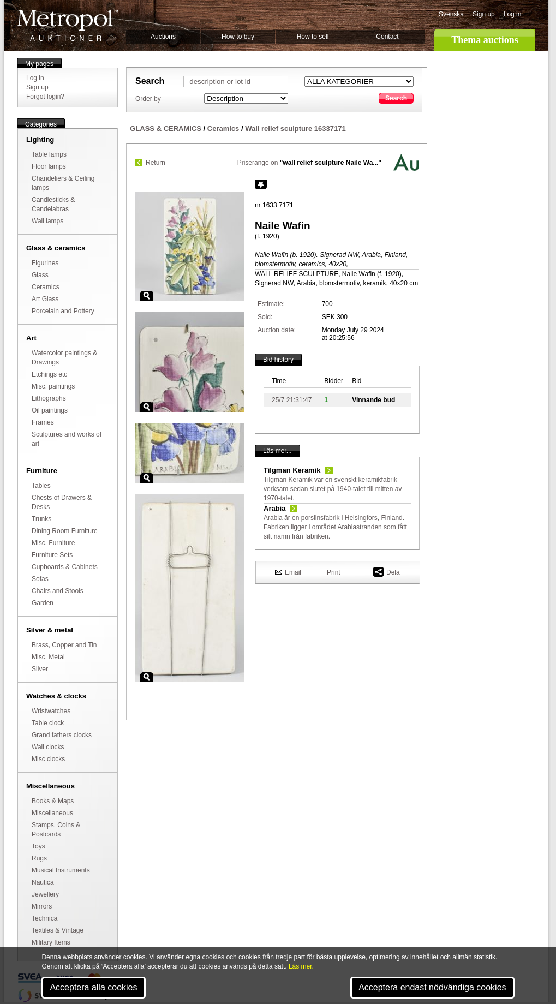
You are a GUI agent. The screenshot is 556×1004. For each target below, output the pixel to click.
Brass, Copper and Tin (64, 645)
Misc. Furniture (53, 543)
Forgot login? (45, 96)
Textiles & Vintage (57, 930)
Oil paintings (50, 410)
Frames (43, 422)
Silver (40, 669)
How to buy (238, 36)
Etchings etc (49, 374)
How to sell (313, 36)
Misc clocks (48, 759)
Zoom (146, 296)
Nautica (43, 882)
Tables (41, 485)
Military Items (51, 942)
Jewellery (45, 894)
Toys (38, 846)
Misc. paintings (53, 386)
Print (333, 572)
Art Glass (45, 299)
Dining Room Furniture (65, 531)
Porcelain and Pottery (63, 311)
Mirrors (42, 906)
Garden (42, 603)
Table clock (48, 723)
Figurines (45, 263)
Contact (387, 36)
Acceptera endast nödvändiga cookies (432, 987)
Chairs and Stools (57, 591)
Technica (44, 918)
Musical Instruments (61, 870)
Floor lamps (49, 166)
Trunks (41, 519)
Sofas (40, 579)
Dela (386, 571)
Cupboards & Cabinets (65, 567)
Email (288, 572)
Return (155, 162)
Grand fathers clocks (62, 735)
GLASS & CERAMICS (165, 128)
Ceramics (45, 287)
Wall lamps (47, 221)
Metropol (67, 25)
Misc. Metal (48, 657)
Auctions (163, 36)
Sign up (484, 14)
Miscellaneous (52, 813)
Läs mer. (301, 966)
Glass (40, 275)
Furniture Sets (52, 555)
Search (396, 98)
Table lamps (49, 154)
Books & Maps (53, 801)
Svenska (451, 14)
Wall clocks (48, 747)
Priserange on (309, 162)
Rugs (39, 858)
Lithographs (49, 398)
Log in (513, 14)
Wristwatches (51, 711)
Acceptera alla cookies (93, 987)
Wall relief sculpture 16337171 (295, 128)
